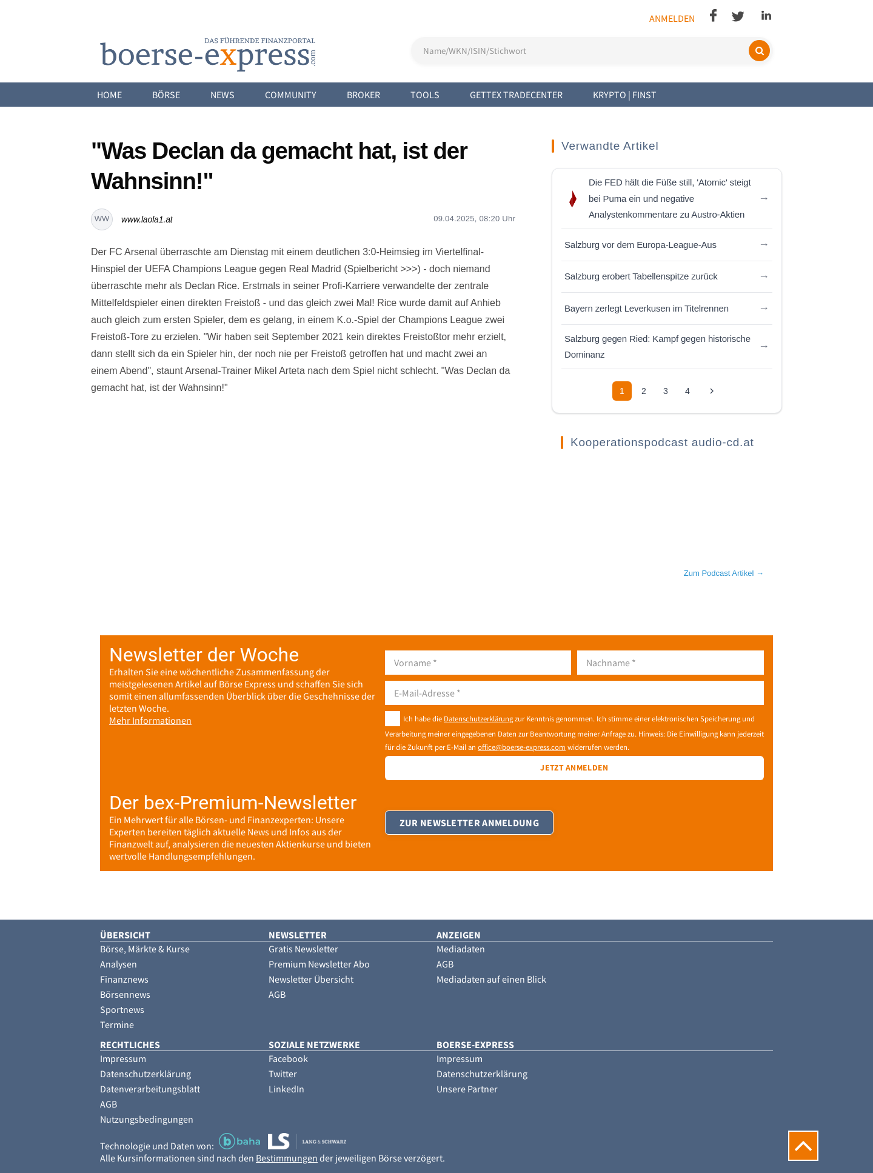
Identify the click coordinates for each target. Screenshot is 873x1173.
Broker (363, 95)
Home (109, 95)
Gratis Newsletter (303, 949)
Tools (425, 95)
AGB (277, 994)
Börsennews (125, 994)
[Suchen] (759, 50)
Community (290, 95)
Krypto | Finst (625, 95)
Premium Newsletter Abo (319, 964)
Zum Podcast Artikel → (724, 573)
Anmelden (672, 18)
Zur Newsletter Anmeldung (470, 829)
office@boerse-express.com (522, 747)
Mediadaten (460, 949)
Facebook (288, 1058)
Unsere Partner (467, 1089)
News (222, 95)
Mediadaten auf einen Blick (491, 979)
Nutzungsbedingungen (146, 1119)
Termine (117, 1024)
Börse (166, 95)
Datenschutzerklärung (478, 719)
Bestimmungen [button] (287, 1158)
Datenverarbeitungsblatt (150, 1089)
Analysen (118, 964)
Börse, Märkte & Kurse (145, 949)
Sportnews (122, 1009)
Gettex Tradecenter (516, 95)
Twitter (283, 1074)
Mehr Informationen (150, 720)
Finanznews (124, 979)
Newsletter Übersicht (311, 979)
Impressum (123, 1058)
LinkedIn (286, 1089)
